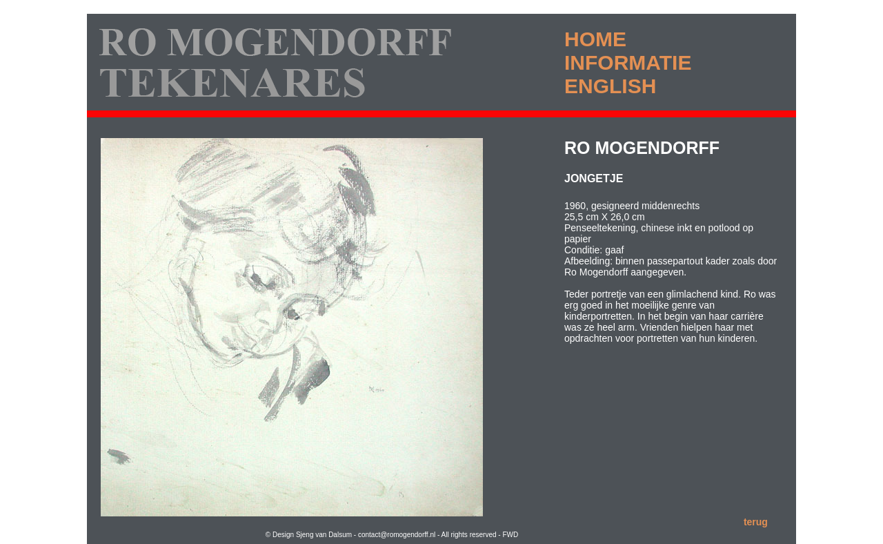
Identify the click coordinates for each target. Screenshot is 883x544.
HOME (595, 39)
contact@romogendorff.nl (397, 534)
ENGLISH (610, 86)
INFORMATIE (627, 62)
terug (756, 521)
